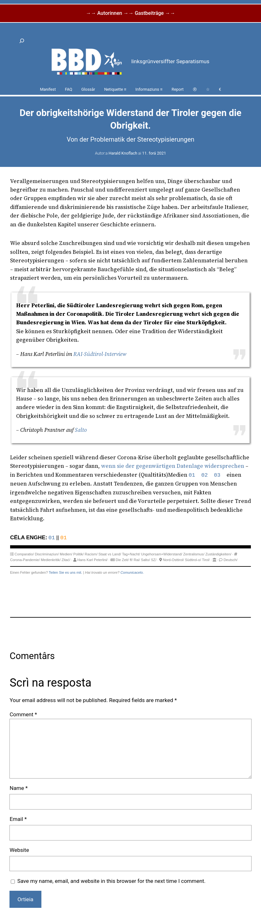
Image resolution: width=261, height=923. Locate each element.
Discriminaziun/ (47, 554)
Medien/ (66, 554)
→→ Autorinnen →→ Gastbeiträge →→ (130, 13)
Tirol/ (205, 560)
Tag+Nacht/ (131, 554)
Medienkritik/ (51, 560)
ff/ (131, 560)
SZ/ (153, 560)
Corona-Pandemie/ (25, 560)
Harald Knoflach (122, 153)
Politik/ (78, 554)
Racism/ (91, 554)
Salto (81, 430)
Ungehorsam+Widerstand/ (161, 554)
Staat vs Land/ (110, 554)
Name (18, 788)
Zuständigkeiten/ (218, 554)
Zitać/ (66, 560)
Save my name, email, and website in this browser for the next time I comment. (111, 881)
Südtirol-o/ (193, 560)
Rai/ (137, 560)
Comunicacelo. (132, 572)
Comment (23, 714)
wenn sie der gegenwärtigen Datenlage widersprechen (172, 466)
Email (18, 819)
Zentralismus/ (193, 554)
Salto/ (145, 560)
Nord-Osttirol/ (173, 560)
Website (19, 850)
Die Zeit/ (122, 560)
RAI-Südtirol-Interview (99, 354)
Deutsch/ (230, 560)
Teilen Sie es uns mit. (65, 572)
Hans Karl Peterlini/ (92, 560)
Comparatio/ (24, 554)
